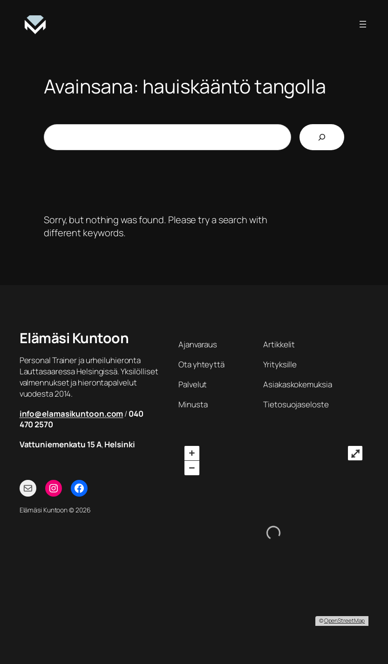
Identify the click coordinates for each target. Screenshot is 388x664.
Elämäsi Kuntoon (74, 337)
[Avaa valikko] (362, 24)
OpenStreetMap (344, 620)
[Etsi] (322, 137)
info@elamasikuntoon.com (71, 413)
